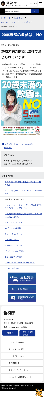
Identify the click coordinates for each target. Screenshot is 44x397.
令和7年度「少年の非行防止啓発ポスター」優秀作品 (23, 183)
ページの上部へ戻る (17, 342)
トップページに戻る (17, 349)
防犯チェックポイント (13, 245)
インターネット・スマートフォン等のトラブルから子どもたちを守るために (23, 206)
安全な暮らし (18, 18)
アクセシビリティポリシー (19, 370)
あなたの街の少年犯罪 (13, 257)
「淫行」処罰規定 (12, 268)
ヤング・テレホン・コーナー (16, 234)
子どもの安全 (25, 22)
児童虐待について (12, 240)
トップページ (6, 18)
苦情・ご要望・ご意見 (28, 333)
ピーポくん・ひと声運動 (14, 251)
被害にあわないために (9, 22)
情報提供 (9, 333)
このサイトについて (17, 356)
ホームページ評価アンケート (20, 377)
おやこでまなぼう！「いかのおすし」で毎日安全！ (23, 192)
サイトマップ (33, 3)
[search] (16, 11)
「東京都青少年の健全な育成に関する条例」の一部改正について (23, 215)
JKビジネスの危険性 (13, 228)
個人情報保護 (14, 363)
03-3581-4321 (14, 327)
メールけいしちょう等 (13, 222)
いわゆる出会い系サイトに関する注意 (20, 263)
